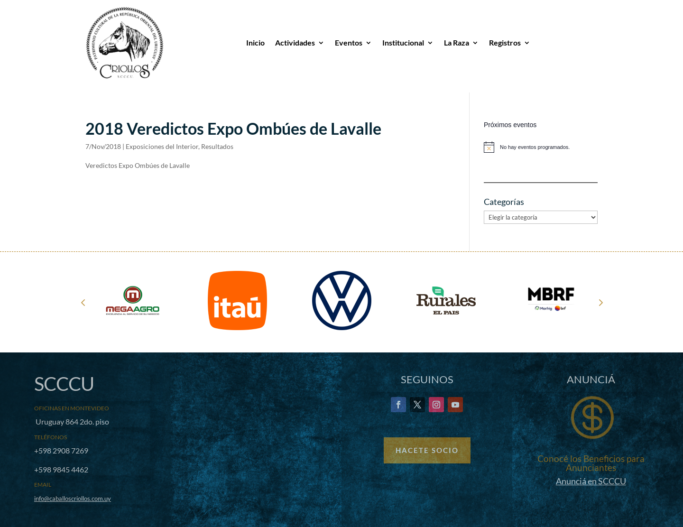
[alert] (541, 147)
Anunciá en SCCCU (591, 481)
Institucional (403, 42)
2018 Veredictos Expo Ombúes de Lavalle (233, 128)
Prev (83, 302)
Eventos (348, 42)
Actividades (295, 42)
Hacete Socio (427, 450)
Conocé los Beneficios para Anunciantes (591, 463)
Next (600, 302)
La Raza (456, 42)
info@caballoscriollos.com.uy (72, 498)
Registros (505, 42)
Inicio (255, 42)
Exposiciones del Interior (162, 146)
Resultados (217, 146)
